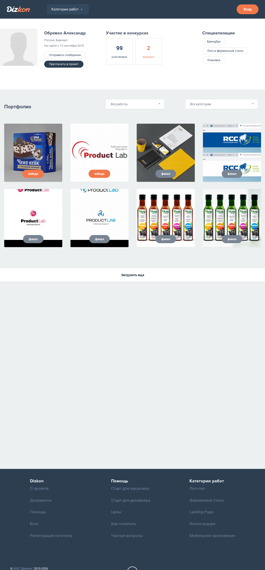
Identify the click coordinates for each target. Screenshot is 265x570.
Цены (116, 512)
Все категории (200, 104)
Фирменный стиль (206, 500)
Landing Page (201, 512)
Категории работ (66, 9)
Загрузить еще (132, 275)
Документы (41, 500)
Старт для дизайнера (130, 500)
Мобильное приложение (212, 535)
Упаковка (213, 60)
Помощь (38, 512)
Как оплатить (123, 523)
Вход (248, 9)
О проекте (39, 488)
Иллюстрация (202, 523)
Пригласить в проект (64, 64)
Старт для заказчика (130, 488)
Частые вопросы (127, 535)
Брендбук (214, 41)
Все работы (119, 104)
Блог (34, 523)
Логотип (197, 488)
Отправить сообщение (65, 55)
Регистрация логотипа (51, 535)
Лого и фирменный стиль (225, 51)
